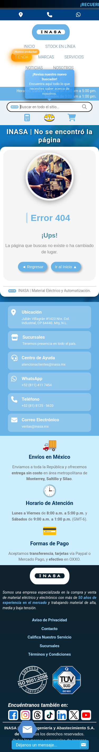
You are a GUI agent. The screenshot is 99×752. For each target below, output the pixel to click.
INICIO (29, 46)
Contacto (49, 628)
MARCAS (46, 57)
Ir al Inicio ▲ (66, 266)
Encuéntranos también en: (38, 705)
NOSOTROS (63, 67)
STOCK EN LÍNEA (60, 46)
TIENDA (22, 56)
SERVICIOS (73, 57)
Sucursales (49, 646)
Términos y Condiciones (49, 654)
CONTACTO (50, 78)
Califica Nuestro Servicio (49, 637)
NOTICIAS (34, 67)
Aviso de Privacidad (49, 620)
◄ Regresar (32, 266)
